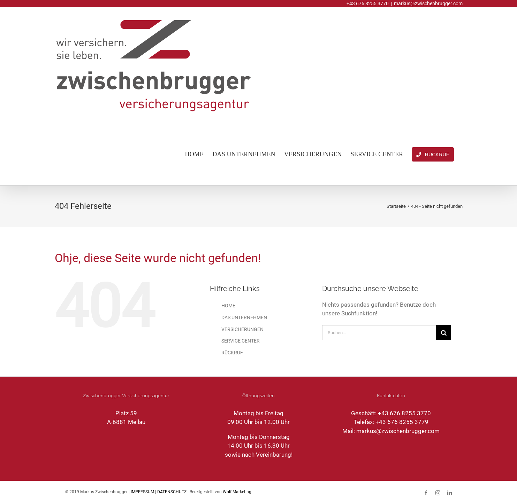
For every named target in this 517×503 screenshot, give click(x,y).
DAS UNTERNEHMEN (244, 317)
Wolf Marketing (237, 491)
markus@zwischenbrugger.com (428, 3)
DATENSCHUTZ (172, 491)
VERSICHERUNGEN (242, 329)
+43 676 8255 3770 (404, 413)
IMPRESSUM (142, 491)
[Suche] (443, 332)
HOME (228, 305)
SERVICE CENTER (240, 341)
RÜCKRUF (232, 352)
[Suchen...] (379, 332)
